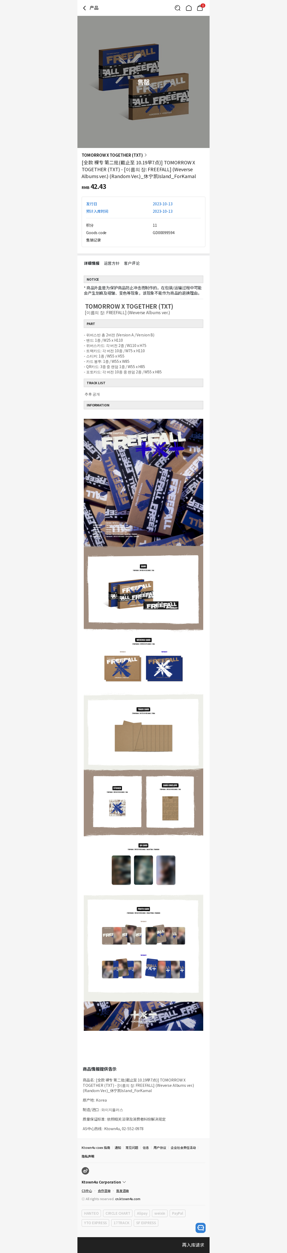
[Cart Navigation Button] (200, 8)
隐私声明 (88, 1156)
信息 (146, 1147)
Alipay (142, 1213)
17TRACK (121, 1222)
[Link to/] (189, 8)
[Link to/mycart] (200, 8)
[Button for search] (177, 8)
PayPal (177, 1213)
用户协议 (160, 1147)
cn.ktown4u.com (127, 1198)
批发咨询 (122, 1190)
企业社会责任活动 (183, 1147)
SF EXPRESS (146, 1222)
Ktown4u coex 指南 (96, 1147)
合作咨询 (104, 1190)
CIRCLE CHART (117, 1213)
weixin (159, 1213)
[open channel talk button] (201, 1228)
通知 (118, 1147)
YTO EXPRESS (95, 1222)
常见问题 (132, 1147)
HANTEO (91, 1213)
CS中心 (87, 1190)
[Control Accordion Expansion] (143, 1182)
